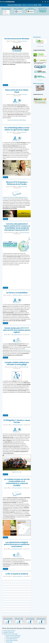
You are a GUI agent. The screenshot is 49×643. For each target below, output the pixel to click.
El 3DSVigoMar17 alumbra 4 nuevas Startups (16, 421)
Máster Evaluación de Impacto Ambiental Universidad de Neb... (42, 9)
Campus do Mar (18, 472)
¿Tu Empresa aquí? (40, 46)
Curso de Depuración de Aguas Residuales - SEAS (30, 619)
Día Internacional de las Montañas (16, 38)
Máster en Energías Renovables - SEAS (19, 618)
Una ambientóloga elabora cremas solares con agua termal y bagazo (16, 128)
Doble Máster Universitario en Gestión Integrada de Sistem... (31, 9)
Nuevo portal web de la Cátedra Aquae (16, 90)
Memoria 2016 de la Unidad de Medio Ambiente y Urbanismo (15, 198)
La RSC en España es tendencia (16, 573)
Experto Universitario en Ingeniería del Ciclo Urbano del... (7, 619)
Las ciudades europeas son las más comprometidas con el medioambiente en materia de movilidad (17, 482)
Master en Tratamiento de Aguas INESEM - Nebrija (18, 9)
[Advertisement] (24, 24)
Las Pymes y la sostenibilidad (16, 292)
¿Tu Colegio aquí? (40, 80)
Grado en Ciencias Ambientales (13, 635)
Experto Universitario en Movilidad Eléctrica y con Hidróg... (41, 619)
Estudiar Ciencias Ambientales (10, 634)
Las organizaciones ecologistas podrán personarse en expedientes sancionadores (16, 544)
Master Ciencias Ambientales (13, 637)
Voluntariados (9, 642)
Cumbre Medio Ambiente (12, 640)
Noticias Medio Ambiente (9, 631)
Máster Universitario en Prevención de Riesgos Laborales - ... (6, 9)
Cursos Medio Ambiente (11, 639)
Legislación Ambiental (8, 632)
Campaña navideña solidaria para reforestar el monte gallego (17, 363)
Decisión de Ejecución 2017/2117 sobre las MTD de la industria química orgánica (16, 330)
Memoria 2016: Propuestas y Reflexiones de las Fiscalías (16, 183)
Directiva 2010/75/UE (24, 350)
